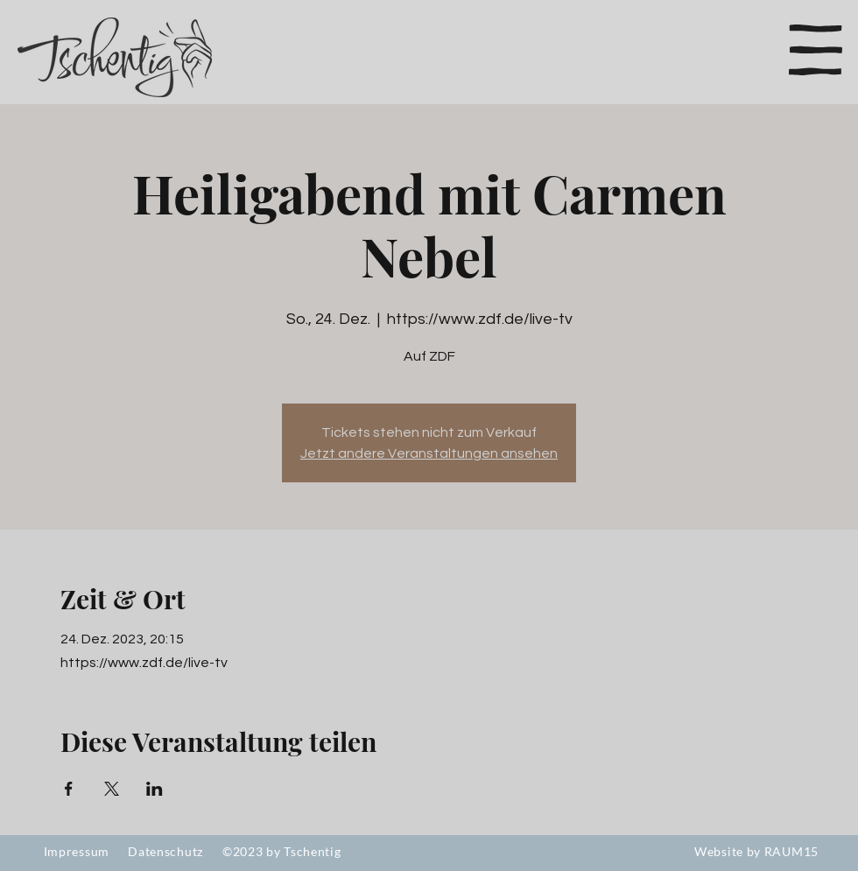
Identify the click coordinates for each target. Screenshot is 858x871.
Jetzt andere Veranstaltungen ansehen (429, 453)
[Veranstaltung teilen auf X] (111, 789)
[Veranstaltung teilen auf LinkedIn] (154, 789)
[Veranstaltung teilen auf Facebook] (68, 789)
